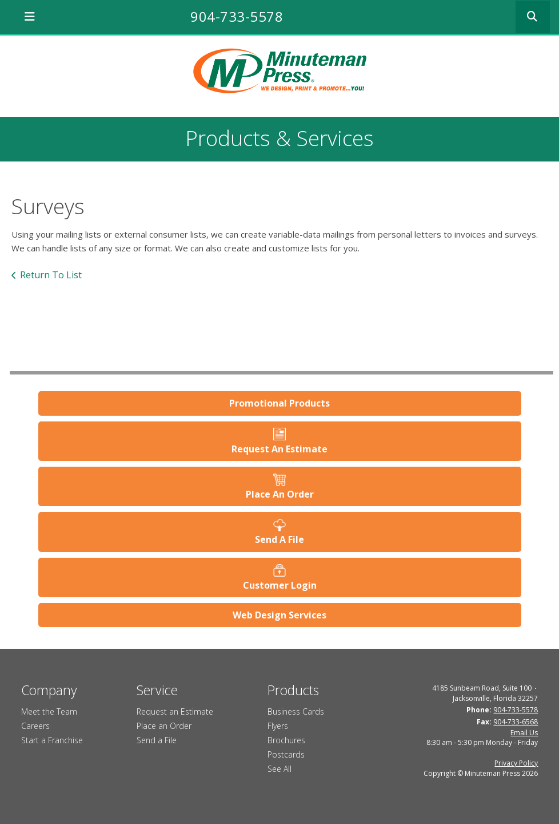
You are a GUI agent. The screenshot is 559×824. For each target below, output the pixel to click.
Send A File (279, 539)
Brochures (286, 740)
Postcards (286, 754)
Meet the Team (49, 711)
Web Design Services (279, 615)
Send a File (157, 740)
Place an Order (164, 725)
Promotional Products (279, 403)
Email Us (524, 733)
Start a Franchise (52, 740)
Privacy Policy (516, 763)
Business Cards (295, 711)
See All (279, 768)
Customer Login (280, 585)
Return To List (51, 275)
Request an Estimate (175, 711)
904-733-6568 (515, 722)
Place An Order (280, 494)
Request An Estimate (279, 449)
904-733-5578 (236, 16)
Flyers (277, 725)
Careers (35, 725)
